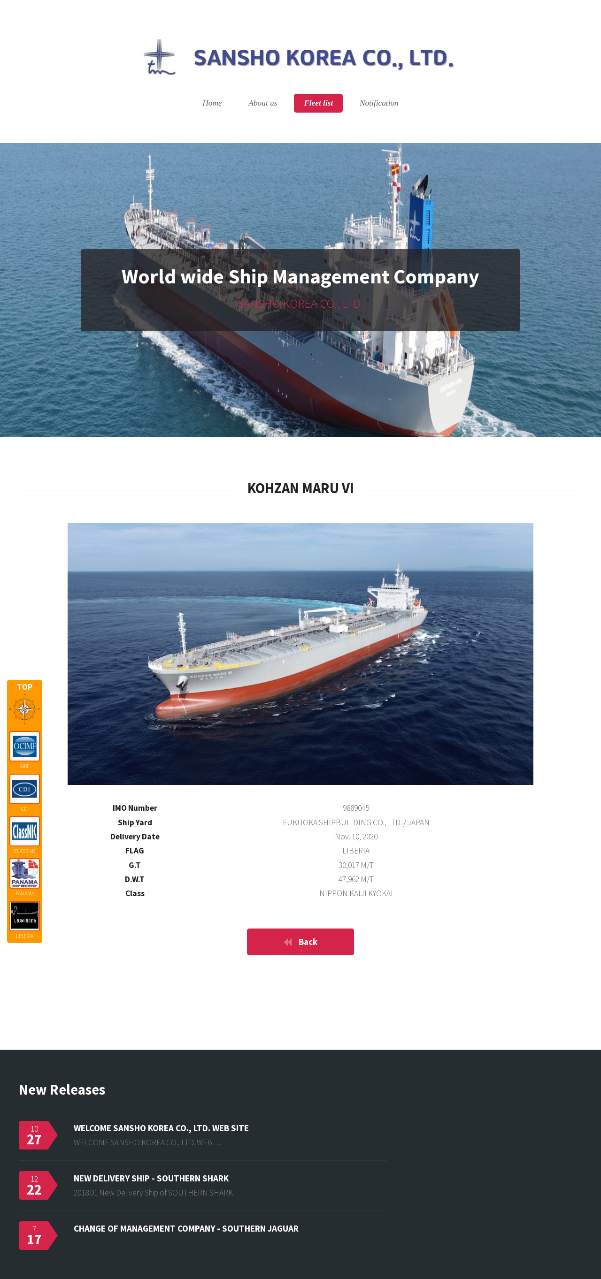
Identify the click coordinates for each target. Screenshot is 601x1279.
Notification (379, 103)
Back (308, 941)
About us (262, 103)
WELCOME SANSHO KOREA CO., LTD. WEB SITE (161, 1128)
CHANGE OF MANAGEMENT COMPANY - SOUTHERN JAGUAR (186, 1228)
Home (212, 103)
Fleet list (318, 103)
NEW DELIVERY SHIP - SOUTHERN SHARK (151, 1178)
